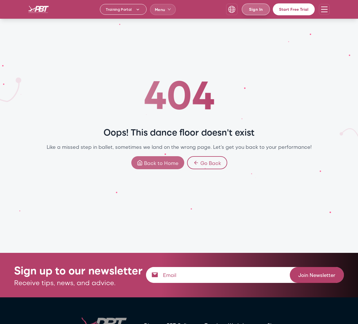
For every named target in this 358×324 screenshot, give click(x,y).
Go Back (207, 162)
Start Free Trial (293, 9)
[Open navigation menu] (324, 9)
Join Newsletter (316, 274)
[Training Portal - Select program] (123, 9)
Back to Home (157, 162)
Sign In (256, 9)
